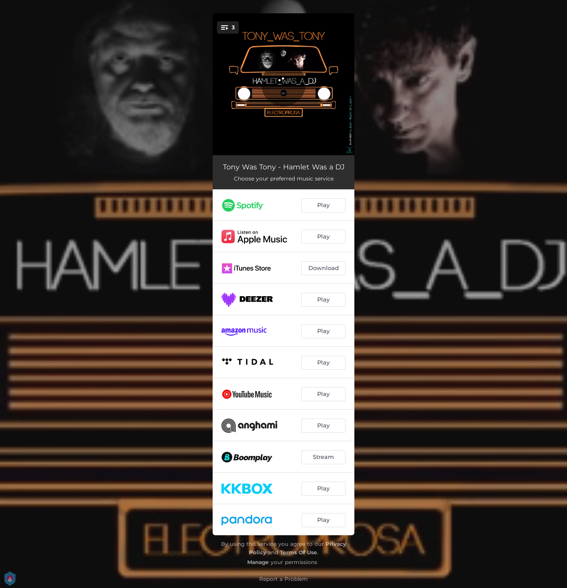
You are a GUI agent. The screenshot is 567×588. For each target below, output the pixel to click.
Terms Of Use (298, 552)
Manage (258, 562)
